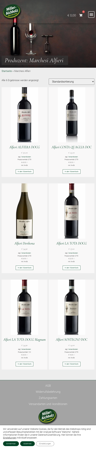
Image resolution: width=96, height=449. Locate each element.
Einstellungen (9, 437)
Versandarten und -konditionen (48, 404)
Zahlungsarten (48, 398)
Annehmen (11, 444)
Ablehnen (27, 444)
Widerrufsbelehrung (48, 391)
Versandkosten (26, 157)
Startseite (7, 71)
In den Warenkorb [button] (24, 172)
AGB (48, 385)
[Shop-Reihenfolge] (71, 81)
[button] (91, 14)
